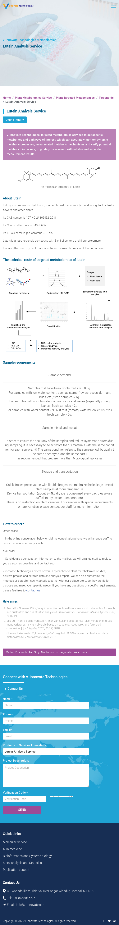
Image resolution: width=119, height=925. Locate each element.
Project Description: (16, 760)
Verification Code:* (15, 792)
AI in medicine (12, 849)
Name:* (7, 699)
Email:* (7, 729)
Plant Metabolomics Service (33, 97)
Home (7, 97)
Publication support (16, 870)
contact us (33, 590)
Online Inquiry (15, 119)
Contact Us (13, 688)
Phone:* (8, 714)
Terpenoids (106, 97)
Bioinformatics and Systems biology (27, 856)
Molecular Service (15, 842)
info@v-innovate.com (30, 905)
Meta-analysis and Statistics (22, 863)
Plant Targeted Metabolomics (75, 97)
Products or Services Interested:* (24, 745)
